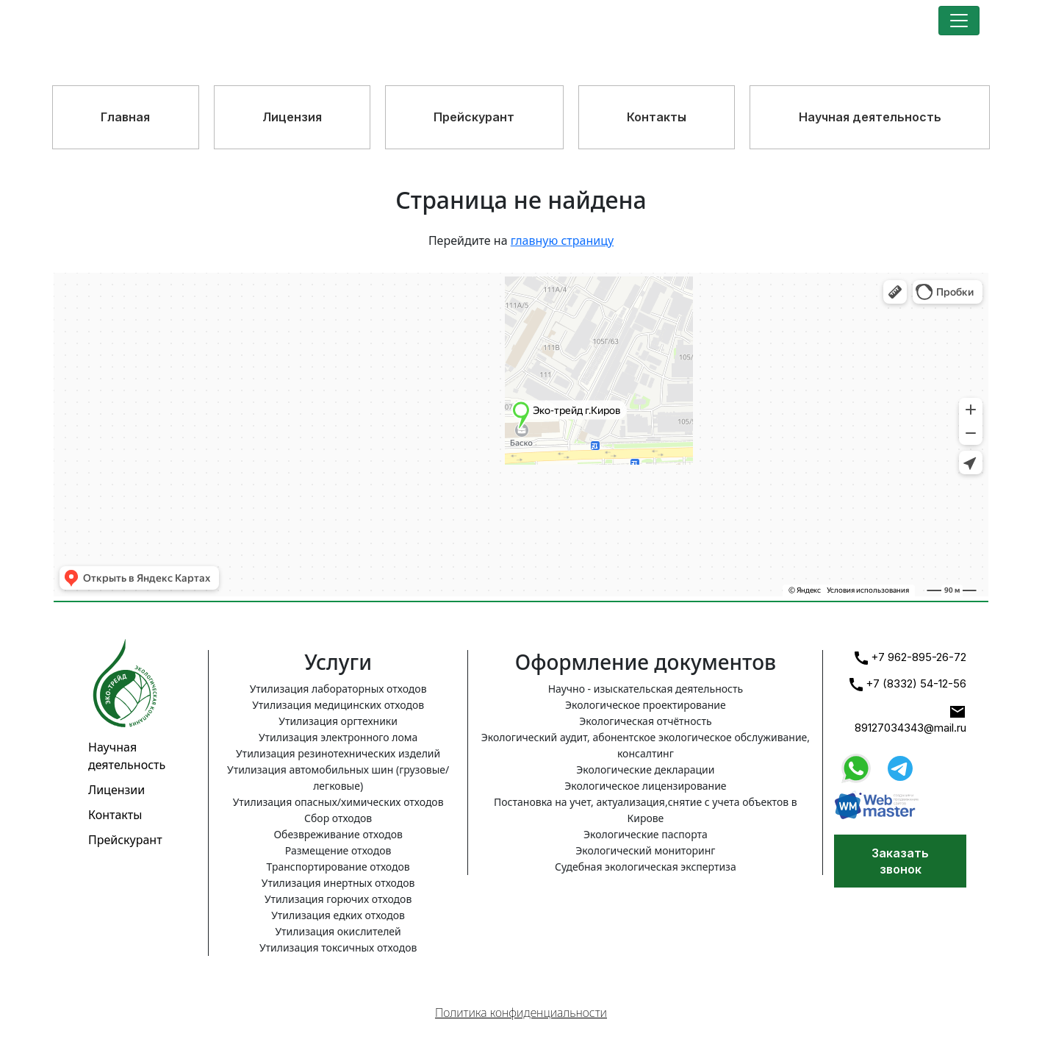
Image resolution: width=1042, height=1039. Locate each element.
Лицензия (292, 117)
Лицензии (116, 790)
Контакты (656, 117)
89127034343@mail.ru (910, 719)
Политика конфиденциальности (521, 1012)
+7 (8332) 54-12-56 (907, 683)
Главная (125, 117)
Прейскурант (474, 117)
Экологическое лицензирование (645, 786)
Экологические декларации (645, 769)
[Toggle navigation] (959, 20)
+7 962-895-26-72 (910, 657)
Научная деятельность (870, 117)
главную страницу (562, 240)
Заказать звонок (900, 861)
